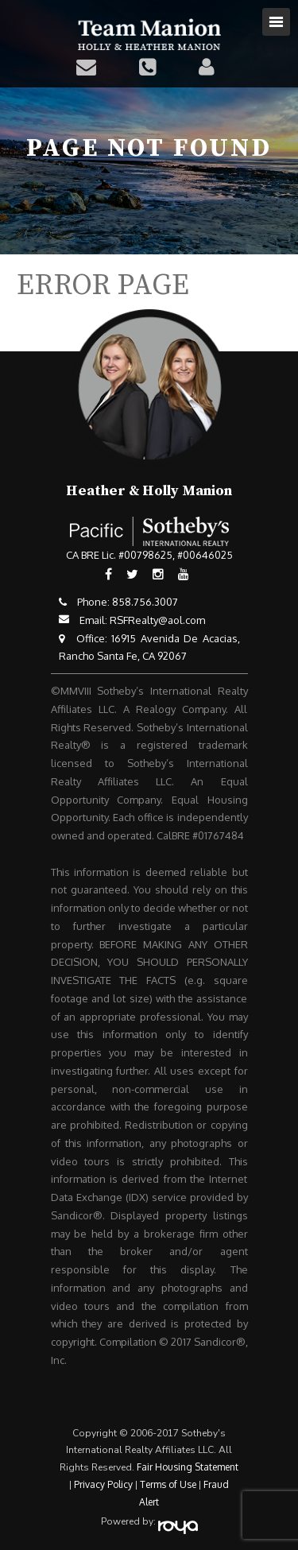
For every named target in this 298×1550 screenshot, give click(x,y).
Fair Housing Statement (187, 1467)
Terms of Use (168, 1484)
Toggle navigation (276, 22)
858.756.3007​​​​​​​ (145, 601)
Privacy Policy (103, 1484)
